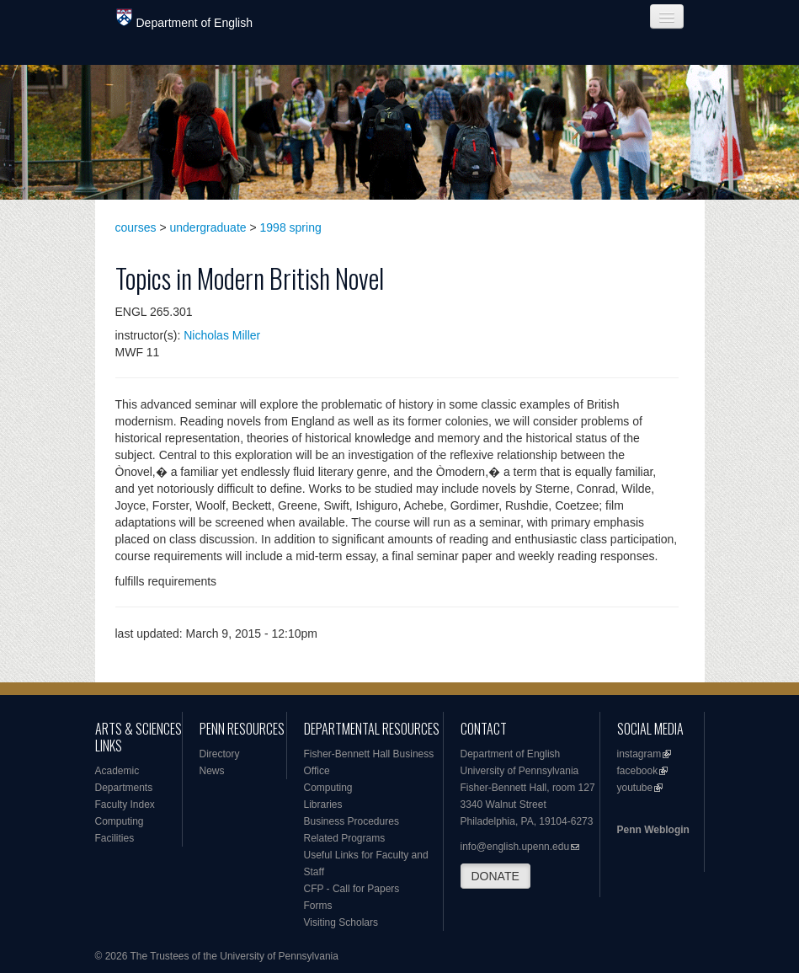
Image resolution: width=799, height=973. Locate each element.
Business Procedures (351, 821)
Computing (119, 821)
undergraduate (208, 227)
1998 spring (291, 227)
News (212, 771)
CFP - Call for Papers (352, 889)
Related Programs (345, 838)
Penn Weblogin (653, 830)
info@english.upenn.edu (515, 847)
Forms (318, 906)
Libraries (323, 804)
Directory (220, 754)
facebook (637, 771)
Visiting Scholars (341, 922)
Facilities (115, 838)
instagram (639, 754)
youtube (635, 788)
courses (136, 227)
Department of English (184, 18)
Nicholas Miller (222, 335)
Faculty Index (125, 804)
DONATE (495, 876)
